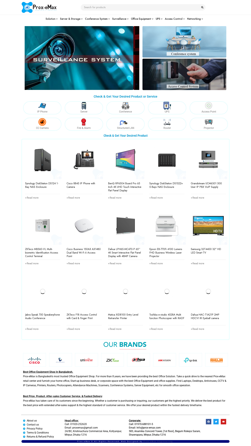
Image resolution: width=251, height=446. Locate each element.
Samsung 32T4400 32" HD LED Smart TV (206, 250)
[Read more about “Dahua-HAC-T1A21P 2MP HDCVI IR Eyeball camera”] (198, 329)
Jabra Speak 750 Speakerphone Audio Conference (42, 316)
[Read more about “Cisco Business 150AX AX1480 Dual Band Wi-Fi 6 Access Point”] (73, 263)
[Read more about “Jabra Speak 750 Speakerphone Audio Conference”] (32, 329)
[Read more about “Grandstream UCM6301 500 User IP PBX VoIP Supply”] (198, 197)
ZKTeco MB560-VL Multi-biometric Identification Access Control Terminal (41, 252)
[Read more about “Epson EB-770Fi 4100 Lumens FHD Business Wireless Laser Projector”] (156, 263)
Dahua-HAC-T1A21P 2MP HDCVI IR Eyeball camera (205, 316)
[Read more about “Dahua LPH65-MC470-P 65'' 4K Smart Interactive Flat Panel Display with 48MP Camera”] (115, 263)
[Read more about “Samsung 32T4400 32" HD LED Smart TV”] (198, 263)
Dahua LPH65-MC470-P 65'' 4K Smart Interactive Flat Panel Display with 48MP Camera (124, 252)
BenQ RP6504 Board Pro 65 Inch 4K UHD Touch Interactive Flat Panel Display (124, 187)
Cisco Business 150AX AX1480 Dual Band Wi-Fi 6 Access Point (84, 252)
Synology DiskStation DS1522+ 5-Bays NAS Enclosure (166, 185)
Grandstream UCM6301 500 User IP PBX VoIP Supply (206, 185)
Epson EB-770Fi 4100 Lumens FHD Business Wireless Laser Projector (165, 252)
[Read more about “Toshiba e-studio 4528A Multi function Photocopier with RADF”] (156, 329)
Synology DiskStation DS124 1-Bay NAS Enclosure (41, 185)
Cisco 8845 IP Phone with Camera (81, 185)
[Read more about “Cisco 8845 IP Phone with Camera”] (73, 197)
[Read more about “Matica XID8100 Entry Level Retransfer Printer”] (115, 329)
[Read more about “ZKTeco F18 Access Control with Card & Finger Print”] (73, 329)
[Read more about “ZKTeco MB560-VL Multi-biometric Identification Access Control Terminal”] (32, 263)
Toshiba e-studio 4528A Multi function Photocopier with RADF (166, 316)
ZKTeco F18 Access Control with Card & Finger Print (82, 316)
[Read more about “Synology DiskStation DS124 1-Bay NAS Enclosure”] (32, 197)
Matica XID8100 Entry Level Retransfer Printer (123, 316)
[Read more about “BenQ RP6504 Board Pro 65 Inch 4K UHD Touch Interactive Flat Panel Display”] (115, 197)
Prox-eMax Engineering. (159, 441)
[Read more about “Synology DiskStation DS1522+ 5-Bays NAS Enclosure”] (156, 197)
